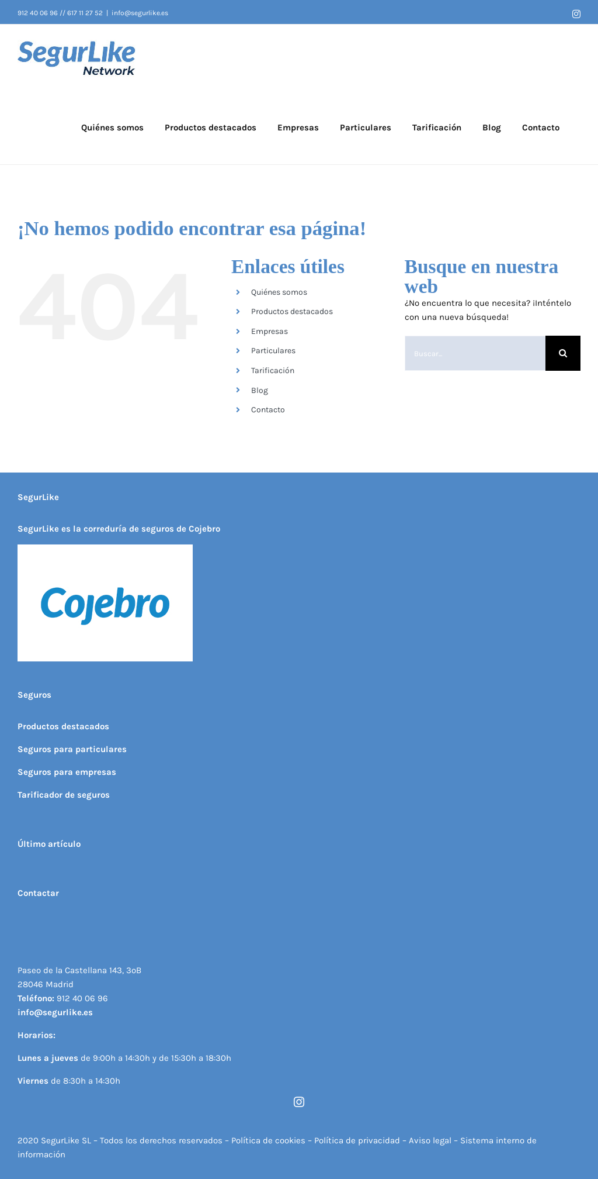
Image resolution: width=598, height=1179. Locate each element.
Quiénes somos (279, 292)
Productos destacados (292, 311)
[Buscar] (562, 353)
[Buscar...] (475, 353)
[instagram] (299, 1102)
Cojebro (204, 528)
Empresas (269, 331)
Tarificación (272, 370)
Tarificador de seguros (64, 795)
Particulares (273, 351)
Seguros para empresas (67, 772)
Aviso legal (431, 1140)
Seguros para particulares (72, 749)
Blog (259, 390)
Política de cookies (268, 1140)
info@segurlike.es (140, 13)
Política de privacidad (357, 1140)
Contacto (268, 410)
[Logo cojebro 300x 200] (105, 548)
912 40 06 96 (82, 998)
